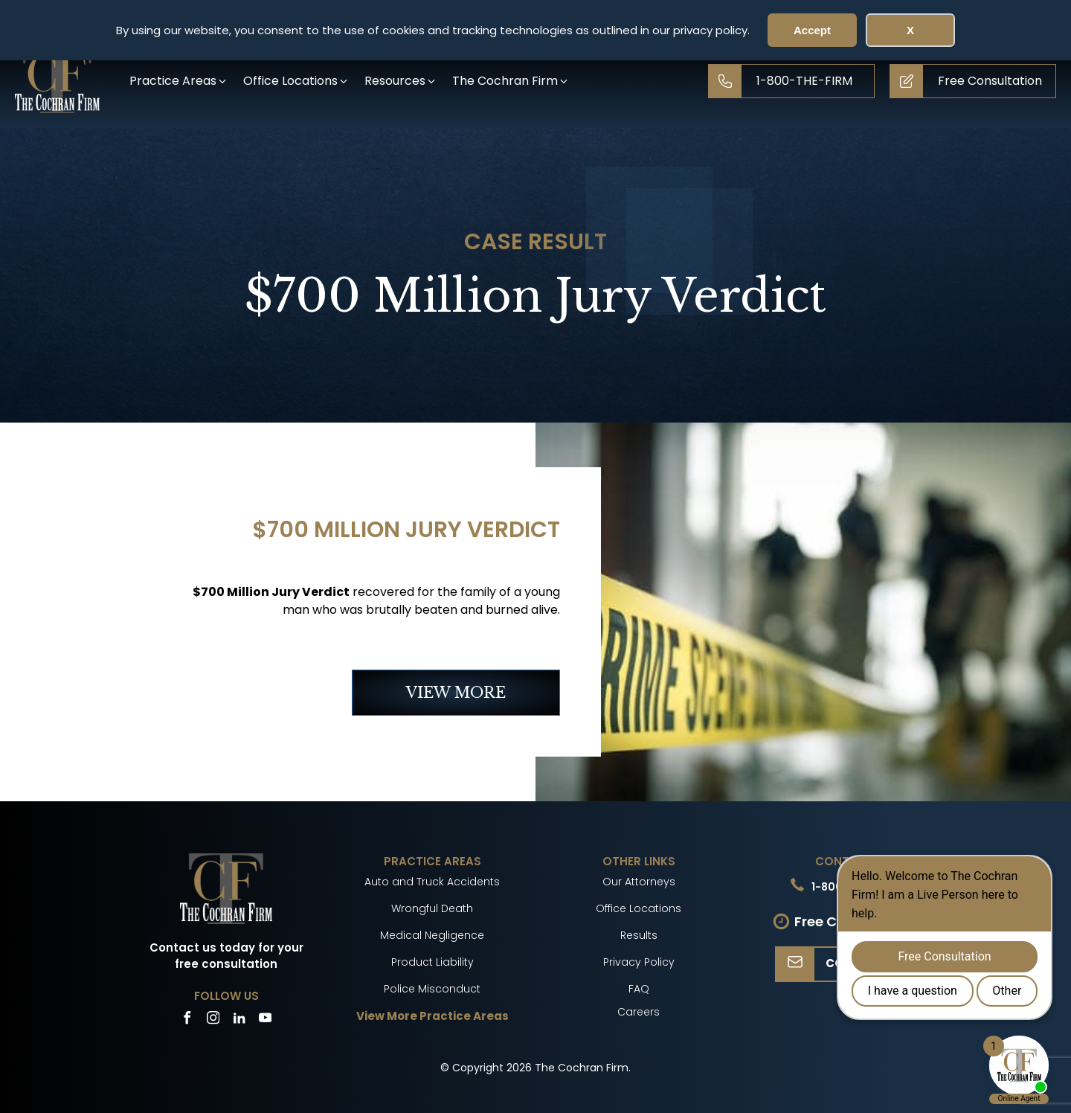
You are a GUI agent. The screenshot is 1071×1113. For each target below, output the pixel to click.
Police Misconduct (432, 988)
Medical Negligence (432, 935)
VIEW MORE (456, 693)
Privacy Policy (639, 962)
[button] (179, 81)
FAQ (638, 988)
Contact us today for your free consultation (226, 956)
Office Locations (638, 908)
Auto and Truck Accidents (432, 881)
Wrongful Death (432, 908)
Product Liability (432, 962)
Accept (812, 30)
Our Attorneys (638, 881)
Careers (638, 1011)
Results (638, 935)
